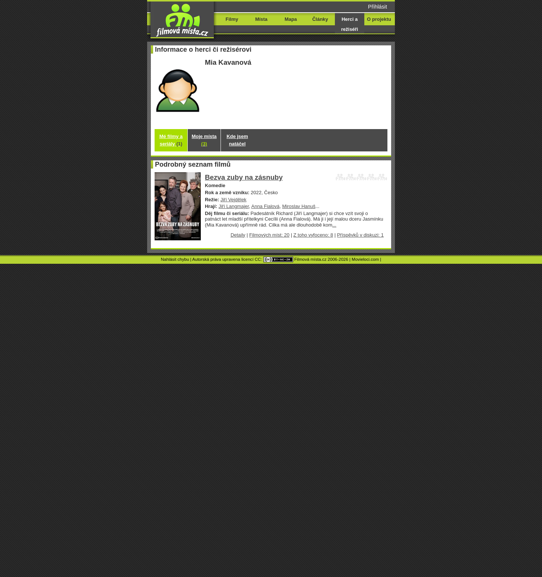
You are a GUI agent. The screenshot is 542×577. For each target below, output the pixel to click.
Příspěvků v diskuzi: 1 (360, 235)
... (334, 225)
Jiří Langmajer (234, 206)
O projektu (379, 19)
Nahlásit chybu (175, 259)
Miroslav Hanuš (298, 206)
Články (320, 19)
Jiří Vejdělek (234, 199)
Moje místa (204, 140)
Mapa (291, 19)
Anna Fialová (265, 206)
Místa (261, 19)
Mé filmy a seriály (171, 140)
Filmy (232, 19)
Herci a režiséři (349, 24)
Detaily (238, 235)
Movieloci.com (365, 259)
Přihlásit (377, 7)
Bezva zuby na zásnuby (244, 177)
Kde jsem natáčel (237, 140)
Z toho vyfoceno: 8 (313, 235)
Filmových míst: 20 (269, 235)
